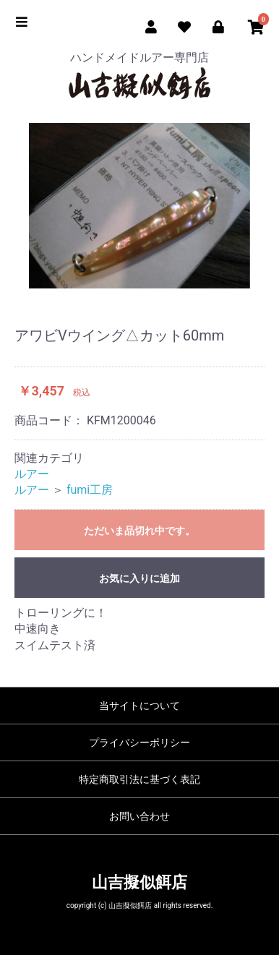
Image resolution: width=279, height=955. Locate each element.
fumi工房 (89, 490)
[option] (139, 206)
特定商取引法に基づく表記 (139, 779)
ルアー (31, 474)
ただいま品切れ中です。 (139, 530)
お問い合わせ (139, 816)
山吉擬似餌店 (139, 882)
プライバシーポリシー (139, 742)
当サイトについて (139, 705)
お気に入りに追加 (139, 578)
